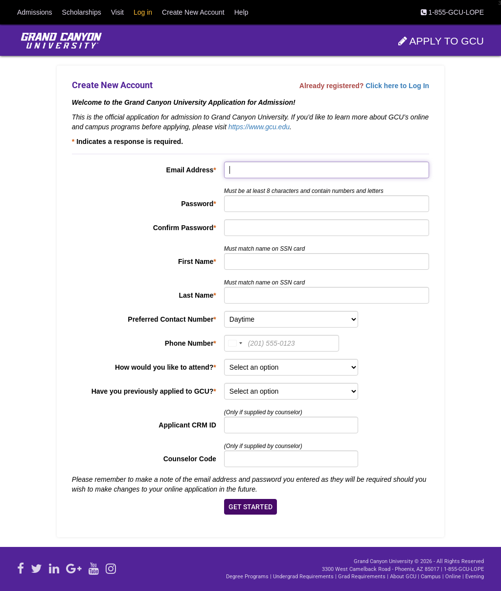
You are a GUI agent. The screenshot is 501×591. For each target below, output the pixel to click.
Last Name (196, 295)
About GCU (403, 576)
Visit (117, 12)
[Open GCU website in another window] (61, 40)
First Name (195, 261)
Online (453, 576)
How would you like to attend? (164, 367)
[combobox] (235, 343)
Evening (474, 576)
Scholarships (81, 12)
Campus (431, 576)
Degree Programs (247, 576)
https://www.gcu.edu (259, 127)
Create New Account (193, 12)
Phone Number (189, 343)
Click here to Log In (397, 86)
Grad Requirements (362, 576)
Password (197, 204)
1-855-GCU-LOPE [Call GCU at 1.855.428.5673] (464, 569)
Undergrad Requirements (303, 576)
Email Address (190, 170)
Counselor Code (189, 459)
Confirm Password (183, 228)
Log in (143, 12)
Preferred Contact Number (170, 319)
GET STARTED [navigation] (250, 507)
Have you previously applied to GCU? (152, 391)
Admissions (34, 12)
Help (241, 12)
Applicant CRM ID (187, 425)
